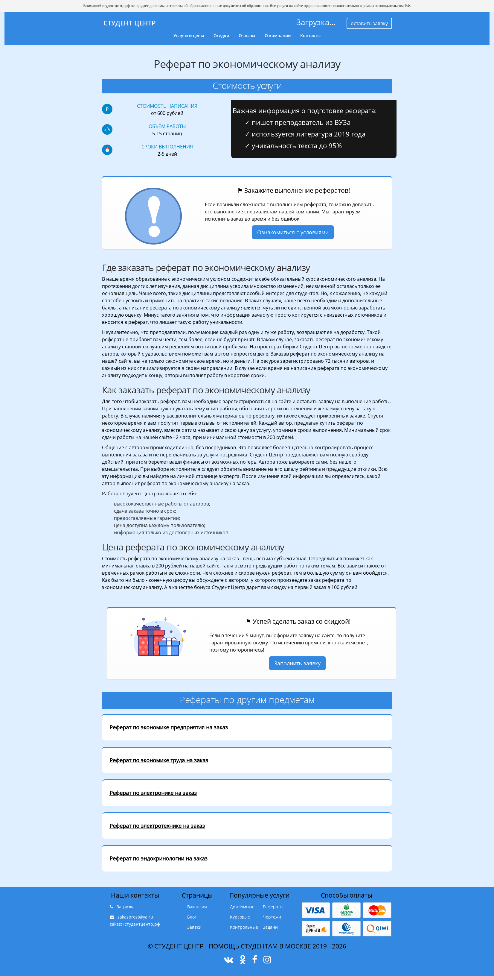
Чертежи (272, 917)
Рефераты (273, 907)
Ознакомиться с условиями (293, 232)
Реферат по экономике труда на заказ (158, 760)
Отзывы (247, 35)
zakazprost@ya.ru (135, 917)
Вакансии (197, 907)
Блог (191, 917)
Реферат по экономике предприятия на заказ (168, 727)
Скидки (221, 35)
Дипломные (242, 907)
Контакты (310, 35)
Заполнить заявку (297, 663)
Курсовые (240, 917)
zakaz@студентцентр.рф (135, 924)
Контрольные (244, 927)
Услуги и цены (188, 35)
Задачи (270, 927)
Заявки (194, 927)
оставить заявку (369, 23)
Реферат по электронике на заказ (153, 792)
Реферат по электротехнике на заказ (157, 825)
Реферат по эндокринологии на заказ (158, 858)
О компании (278, 35)
